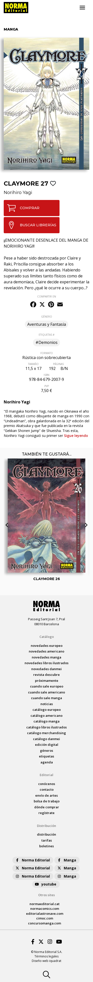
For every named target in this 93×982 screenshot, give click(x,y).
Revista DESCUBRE (46, 674)
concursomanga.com (44, 923)
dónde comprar (46, 807)
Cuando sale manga (46, 698)
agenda (46, 762)
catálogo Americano (46, 715)
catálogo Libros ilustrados (46, 727)
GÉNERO (46, 316)
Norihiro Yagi (18, 192)
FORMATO (46, 353)
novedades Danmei (46, 669)
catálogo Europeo (46, 709)
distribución (46, 834)
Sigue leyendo (76, 435)
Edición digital (46, 744)
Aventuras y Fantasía (46, 324)
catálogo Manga (46, 721)
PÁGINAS (58, 364)
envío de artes (46, 795)
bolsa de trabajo (47, 801)
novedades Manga (46, 657)
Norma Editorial (32, 860)
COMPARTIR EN (46, 296)
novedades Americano (46, 651)
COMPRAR (21, 208)
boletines (46, 846)
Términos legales (46, 956)
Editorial (46, 775)
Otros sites (46, 895)
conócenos (46, 784)
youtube (45, 884)
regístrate (46, 813)
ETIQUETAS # (46, 334)
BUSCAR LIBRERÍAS (30, 225)
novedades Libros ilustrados (46, 663)
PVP (46, 386)
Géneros (46, 750)
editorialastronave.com (44, 913)
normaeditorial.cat (45, 904)
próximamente (46, 680)
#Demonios (46, 342)
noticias (46, 704)
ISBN (46, 375)
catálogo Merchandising (46, 733)
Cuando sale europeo (46, 686)
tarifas (46, 840)
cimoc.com (44, 918)
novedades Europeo (46, 645)
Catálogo (46, 636)
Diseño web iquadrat (46, 961)
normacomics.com (44, 908)
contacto (47, 789)
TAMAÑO (33, 364)
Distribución (46, 825)
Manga (66, 860)
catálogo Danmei (46, 739)
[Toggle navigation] (82, 8)
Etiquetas (46, 756)
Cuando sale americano (46, 692)
